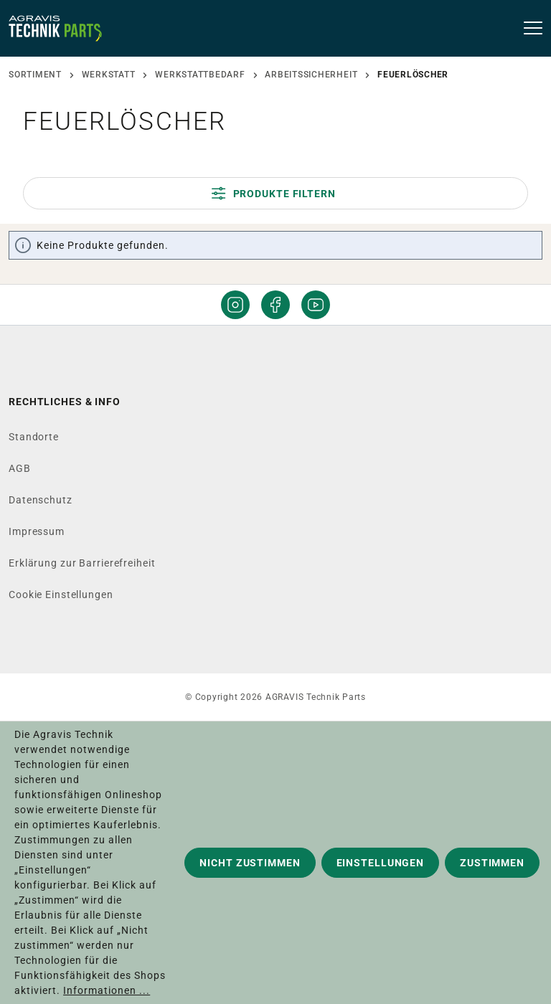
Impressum (37, 531)
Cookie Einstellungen (61, 594)
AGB (20, 468)
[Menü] (528, 29)
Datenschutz (40, 500)
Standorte (34, 436)
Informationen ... (106, 990)
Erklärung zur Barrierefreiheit (82, 563)
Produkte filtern (273, 193)
